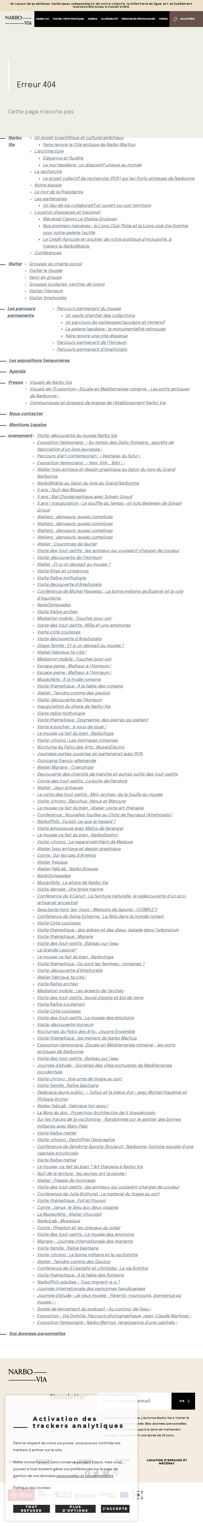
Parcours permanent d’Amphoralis (92, 349)
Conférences (47, 253)
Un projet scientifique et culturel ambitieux (78, 138)
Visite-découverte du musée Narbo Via (77, 436)
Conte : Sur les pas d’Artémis (66, 855)
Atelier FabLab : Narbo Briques (67, 869)
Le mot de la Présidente (58, 192)
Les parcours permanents (21, 312)
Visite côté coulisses (58, 632)
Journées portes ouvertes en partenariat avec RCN (89, 754)
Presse (163, 18)
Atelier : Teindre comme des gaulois (73, 693)
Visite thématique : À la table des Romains (80, 1275)
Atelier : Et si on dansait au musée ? (73, 564)
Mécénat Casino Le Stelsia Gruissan (80, 219)
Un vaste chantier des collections (100, 315)
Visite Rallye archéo (57, 612)
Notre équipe (47, 185)
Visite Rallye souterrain (61, 1004)
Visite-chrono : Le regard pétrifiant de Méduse (85, 842)
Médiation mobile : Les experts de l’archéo (80, 991)
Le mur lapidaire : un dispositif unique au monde (92, 165)
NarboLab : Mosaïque (58, 1221)
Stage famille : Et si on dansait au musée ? (80, 646)
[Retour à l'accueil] (18, 20)
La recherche (48, 172)
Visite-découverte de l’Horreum (69, 557)
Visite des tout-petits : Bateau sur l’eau (77, 943)
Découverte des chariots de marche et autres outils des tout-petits (107, 774)
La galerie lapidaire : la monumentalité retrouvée (115, 329)
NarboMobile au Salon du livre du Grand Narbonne (88, 483)
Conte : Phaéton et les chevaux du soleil (78, 1228)
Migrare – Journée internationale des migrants (85, 1241)
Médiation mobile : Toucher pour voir (74, 618)
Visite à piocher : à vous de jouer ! (71, 727)
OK (182, 1401)
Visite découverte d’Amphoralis (69, 584)
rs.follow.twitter (97, 1473)
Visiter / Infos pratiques (68, 18)
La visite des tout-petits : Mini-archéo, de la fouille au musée (100, 794)
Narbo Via (42, 18)
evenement (18, 436)
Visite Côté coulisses (59, 923)
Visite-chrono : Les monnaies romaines (77, 740)
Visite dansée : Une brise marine (70, 889)
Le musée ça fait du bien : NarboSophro (77, 835)
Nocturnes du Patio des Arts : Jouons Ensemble (86, 1032)
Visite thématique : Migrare (65, 937)
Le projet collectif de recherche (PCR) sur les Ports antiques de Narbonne (119, 178)
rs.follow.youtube (106, 1473)
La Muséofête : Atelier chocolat (69, 1214)
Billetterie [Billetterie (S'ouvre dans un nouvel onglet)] (188, 18)
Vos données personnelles (37, 1334)
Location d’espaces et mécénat (67, 212)
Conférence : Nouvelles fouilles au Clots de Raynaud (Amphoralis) (104, 815)
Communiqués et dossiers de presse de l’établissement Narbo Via (97, 403)
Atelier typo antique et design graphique (79, 849)
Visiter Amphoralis (47, 298)
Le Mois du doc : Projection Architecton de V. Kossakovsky (96, 1113)
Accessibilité (109, 18)
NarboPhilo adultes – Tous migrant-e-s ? (78, 1282)
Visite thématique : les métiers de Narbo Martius (87, 1038)
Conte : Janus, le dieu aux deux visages (77, 1207)
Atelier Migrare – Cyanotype (65, 767)
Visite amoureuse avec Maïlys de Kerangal (80, 828)
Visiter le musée (45, 270)
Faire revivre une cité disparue (96, 336)
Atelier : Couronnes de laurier (67, 544)
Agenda (92, 18)
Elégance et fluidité (63, 158)
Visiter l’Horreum (46, 291)
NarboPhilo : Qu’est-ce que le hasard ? (76, 821)
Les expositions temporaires (39, 360)
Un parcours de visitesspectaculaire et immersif (115, 322)
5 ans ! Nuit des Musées (61, 490)
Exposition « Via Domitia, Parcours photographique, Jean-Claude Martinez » (114, 1316)
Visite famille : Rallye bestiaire (67, 1085)
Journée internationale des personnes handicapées (91, 1289)
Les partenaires (50, 199)
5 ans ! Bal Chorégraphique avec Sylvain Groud (84, 497)
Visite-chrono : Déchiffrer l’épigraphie (76, 1140)
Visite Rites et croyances (63, 571)
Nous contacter (26, 414)
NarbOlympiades (54, 605)
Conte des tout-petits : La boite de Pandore (82, 781)
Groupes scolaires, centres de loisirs (67, 284)
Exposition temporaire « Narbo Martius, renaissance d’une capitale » (107, 1322)
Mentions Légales (28, 425)
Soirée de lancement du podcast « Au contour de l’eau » (94, 1309)
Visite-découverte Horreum (65, 1025)
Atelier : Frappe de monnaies (66, 1180)
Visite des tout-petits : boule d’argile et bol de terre (90, 998)
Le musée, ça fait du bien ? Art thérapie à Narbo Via (90, 1167)
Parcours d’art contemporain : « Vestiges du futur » (89, 456)
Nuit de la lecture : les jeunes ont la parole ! (82, 1174)
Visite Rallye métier (56, 1133)
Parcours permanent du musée (89, 309)
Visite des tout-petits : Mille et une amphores (84, 625)
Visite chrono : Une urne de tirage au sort (79, 1079)
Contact (15, 1462)
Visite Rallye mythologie (61, 578)
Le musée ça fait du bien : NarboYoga (75, 733)
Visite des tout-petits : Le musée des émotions (85, 1018)
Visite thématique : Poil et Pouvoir (71, 1201)
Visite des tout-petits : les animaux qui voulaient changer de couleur (108, 551)
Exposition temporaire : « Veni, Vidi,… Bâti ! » (81, 463)
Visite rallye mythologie (61, 713)
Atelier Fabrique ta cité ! (61, 652)
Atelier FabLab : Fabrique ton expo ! (72, 1106)
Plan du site (122, 1462)
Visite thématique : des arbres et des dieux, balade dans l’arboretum (108, 930)
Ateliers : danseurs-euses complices (75, 517)
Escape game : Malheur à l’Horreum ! (74, 666)
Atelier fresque (52, 862)
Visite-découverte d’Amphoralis (70, 970)
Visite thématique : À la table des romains (80, 686)
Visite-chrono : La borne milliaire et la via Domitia (87, 1255)
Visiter (14, 264)
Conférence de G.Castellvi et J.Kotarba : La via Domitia (92, 1268)
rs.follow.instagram (115, 1473)
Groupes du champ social (55, 264)
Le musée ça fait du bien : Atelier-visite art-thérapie (90, 808)
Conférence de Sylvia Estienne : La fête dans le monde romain (100, 916)
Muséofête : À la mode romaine (69, 679)
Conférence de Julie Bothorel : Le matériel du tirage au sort (98, 1194)
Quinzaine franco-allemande (66, 761)
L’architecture (48, 151)
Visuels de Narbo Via (51, 382)
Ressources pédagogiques (138, 18)
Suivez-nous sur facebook (88, 1473)
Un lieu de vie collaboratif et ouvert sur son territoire (97, 205)
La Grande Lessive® (57, 950)
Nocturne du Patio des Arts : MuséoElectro (80, 747)
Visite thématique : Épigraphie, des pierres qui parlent (92, 720)
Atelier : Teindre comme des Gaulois (73, 1262)
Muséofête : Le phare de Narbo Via (72, 883)
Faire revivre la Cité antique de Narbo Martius (89, 145)
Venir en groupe (45, 277)
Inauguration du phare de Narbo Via (73, 706)
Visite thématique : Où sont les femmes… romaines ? (91, 964)
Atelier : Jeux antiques (60, 788)
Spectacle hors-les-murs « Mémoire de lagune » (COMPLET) (97, 910)
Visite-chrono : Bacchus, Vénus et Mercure (81, 801)
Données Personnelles (85, 1462)
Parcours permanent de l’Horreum (91, 342)
